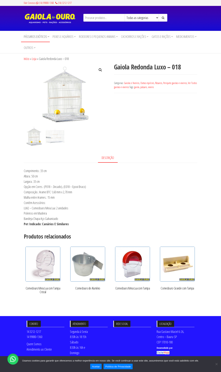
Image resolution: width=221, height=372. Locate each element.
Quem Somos (34, 344)
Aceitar (96, 366)
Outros (28, 47)
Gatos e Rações (161, 36)
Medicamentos (185, 36)
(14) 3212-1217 (63, 3)
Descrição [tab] (108, 157)
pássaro (143, 87)
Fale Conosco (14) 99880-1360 (39, 3)
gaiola (136, 87)
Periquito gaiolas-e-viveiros (175, 83)
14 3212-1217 (34, 331)
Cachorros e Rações (133, 36)
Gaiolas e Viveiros (131, 83)
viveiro (151, 87)
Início (26, 58)
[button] (100, 70)
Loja (34, 58)
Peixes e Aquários (63, 36)
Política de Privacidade (118, 366)
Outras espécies (147, 83)
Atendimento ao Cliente (39, 349)
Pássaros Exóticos (35, 36)
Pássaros (158, 83)
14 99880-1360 (34, 337)
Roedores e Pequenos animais (97, 36)
